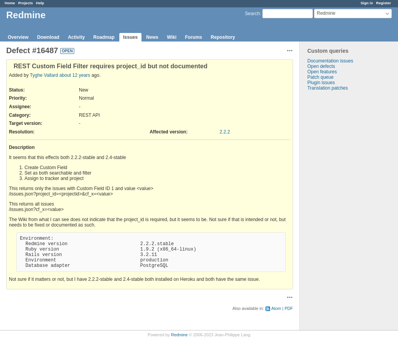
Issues (130, 37)
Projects (25, 3)
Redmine (179, 334)
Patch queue (320, 77)
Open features (322, 71)
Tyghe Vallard (44, 75)
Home (10, 3)
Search (252, 13)
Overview (18, 37)
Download (48, 37)
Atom (276, 308)
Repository (223, 37)
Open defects (321, 66)
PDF (289, 308)
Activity (76, 37)
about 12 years (74, 75)
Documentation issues (330, 61)
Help (40, 3)
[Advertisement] (338, 212)
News (152, 37)
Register (383, 3)
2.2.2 (225, 132)
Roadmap (104, 37)
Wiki (171, 37)
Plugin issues (321, 82)
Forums (193, 37)
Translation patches (327, 88)
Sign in (367, 3)
